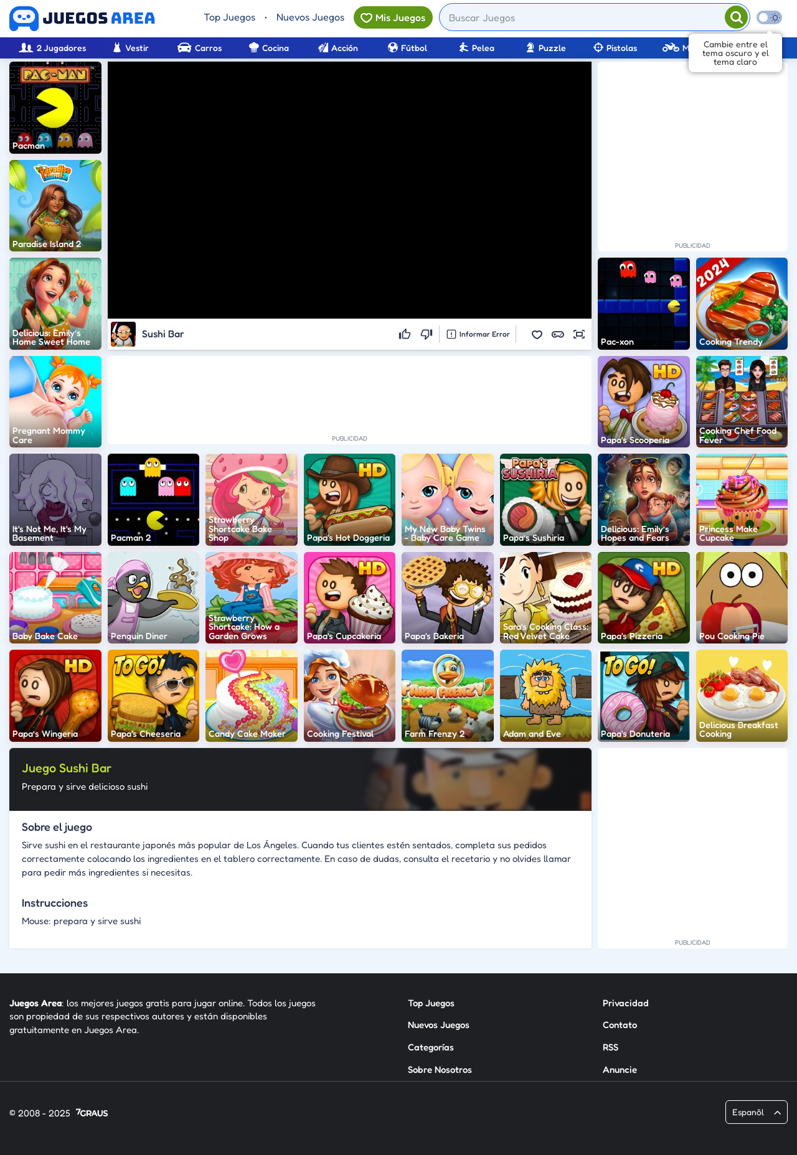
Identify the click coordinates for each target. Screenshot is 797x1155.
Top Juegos (229, 17)
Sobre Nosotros (440, 1069)
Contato (620, 1025)
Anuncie (620, 1069)
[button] (536, 334)
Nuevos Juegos (310, 17)
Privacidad (626, 1003)
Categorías (431, 1047)
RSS (610, 1047)
